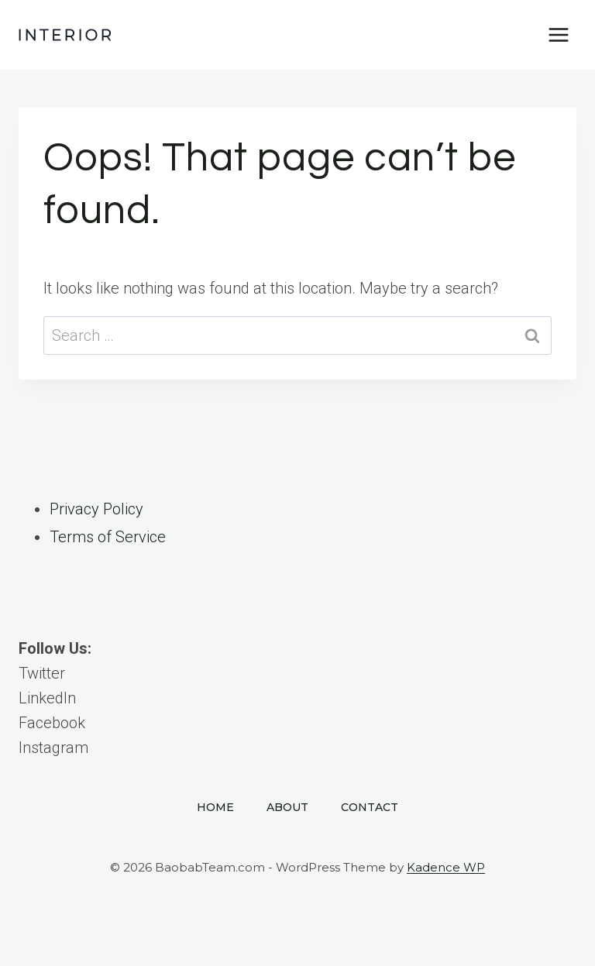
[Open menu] (558, 34)
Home (215, 807)
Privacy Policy (96, 509)
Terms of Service (108, 537)
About (287, 807)
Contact (369, 807)
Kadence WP (446, 867)
